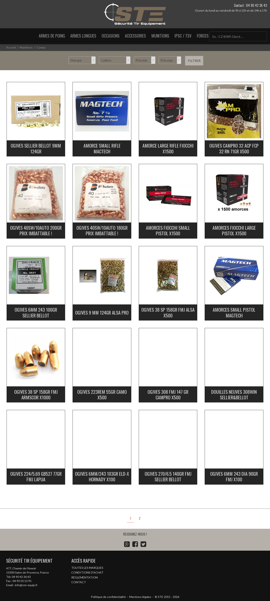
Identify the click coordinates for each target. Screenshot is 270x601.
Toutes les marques (87, 567)
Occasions (111, 36)
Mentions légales (140, 597)
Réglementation (84, 577)
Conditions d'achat (87, 572)
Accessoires (135, 36)
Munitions (160, 36)
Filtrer (194, 61)
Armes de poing (52, 36)
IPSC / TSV (183, 36)
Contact (78, 582)
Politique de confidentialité (108, 597)
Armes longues (83, 36)
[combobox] (82, 60)
